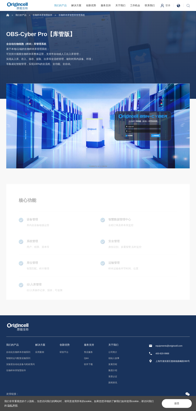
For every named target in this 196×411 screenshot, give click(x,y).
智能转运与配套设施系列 (18, 358)
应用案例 (39, 352)
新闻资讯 (112, 382)
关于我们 (120, 5)
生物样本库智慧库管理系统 (72, 15)
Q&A (86, 358)
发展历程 (112, 364)
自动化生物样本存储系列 (18, 352)
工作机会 (135, 5)
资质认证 (112, 376)
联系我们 (150, 5)
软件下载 (88, 364)
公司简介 (112, 352)
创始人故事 (113, 358)
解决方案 (76, 5)
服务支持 (106, 5)
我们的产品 (60, 5)
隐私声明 (12, 405)
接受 (176, 403)
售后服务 (88, 352)
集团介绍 (112, 370)
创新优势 (91, 5)
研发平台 (64, 352)
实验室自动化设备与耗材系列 (20, 364)
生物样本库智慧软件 (42, 15)
